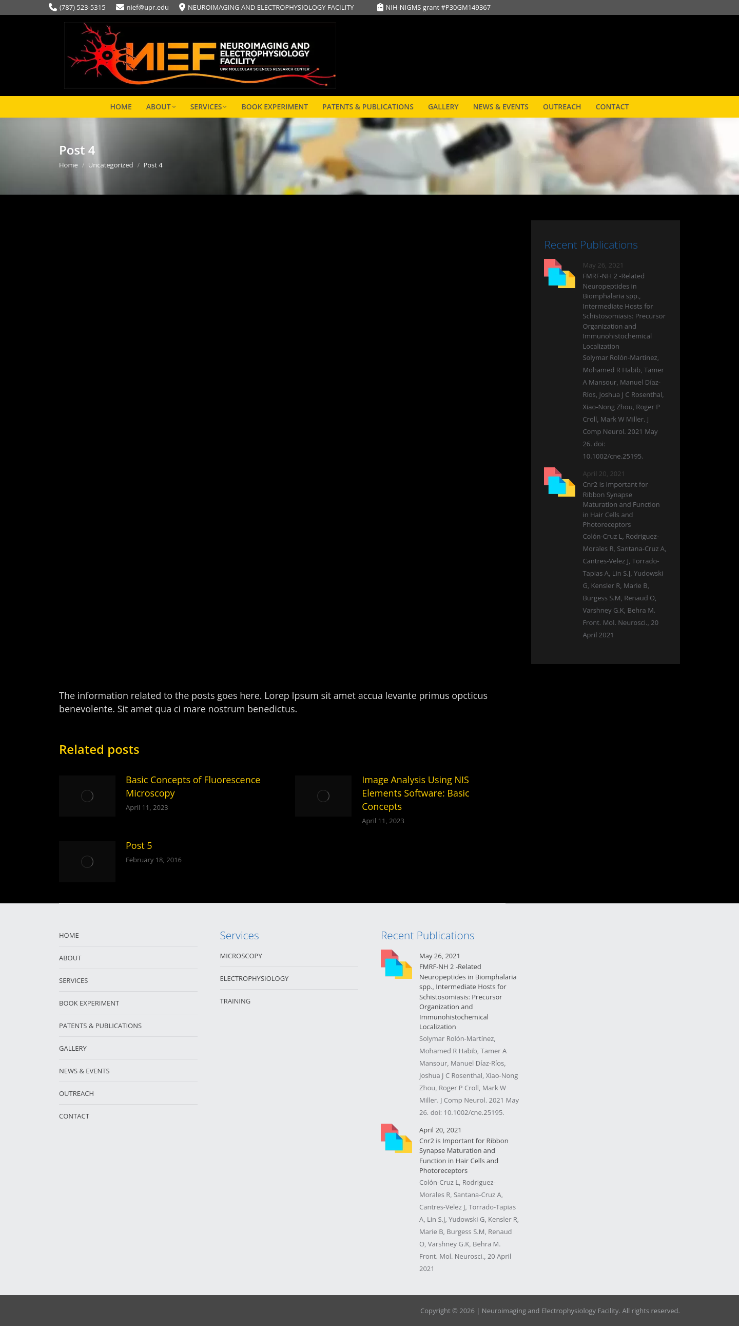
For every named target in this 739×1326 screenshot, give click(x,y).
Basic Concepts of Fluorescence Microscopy (193, 786)
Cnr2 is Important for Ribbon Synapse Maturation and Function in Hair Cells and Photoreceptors (620, 504)
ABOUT (70, 957)
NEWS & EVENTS (84, 1070)
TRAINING (235, 1001)
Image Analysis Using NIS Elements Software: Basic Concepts (416, 792)
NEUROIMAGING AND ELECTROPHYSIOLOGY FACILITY (271, 7)
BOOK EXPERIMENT (89, 1003)
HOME (69, 935)
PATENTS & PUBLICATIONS (100, 1025)
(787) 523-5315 (83, 7)
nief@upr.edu (148, 7)
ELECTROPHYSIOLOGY (254, 978)
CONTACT (74, 1116)
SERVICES (73, 980)
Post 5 (139, 845)
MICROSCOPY (241, 955)
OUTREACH (76, 1093)
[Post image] (87, 796)
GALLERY (73, 1048)
